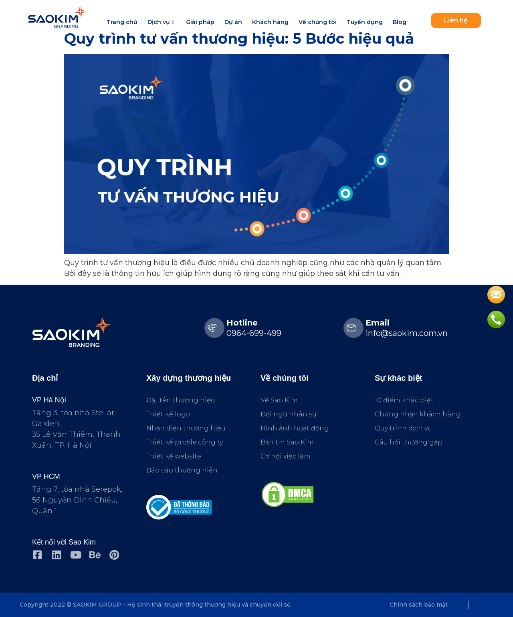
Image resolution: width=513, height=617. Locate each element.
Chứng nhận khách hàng (418, 414)
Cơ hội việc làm (286, 456)
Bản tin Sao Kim (287, 442)
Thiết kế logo (168, 414)
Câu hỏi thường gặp (408, 442)
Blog (399, 22)
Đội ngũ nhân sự (289, 414)
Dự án (233, 22)
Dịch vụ (161, 22)
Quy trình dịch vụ (403, 428)
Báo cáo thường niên (182, 470)
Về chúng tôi (318, 22)
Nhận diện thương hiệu (186, 428)
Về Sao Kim (279, 400)
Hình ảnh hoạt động (295, 428)
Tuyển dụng (365, 22)
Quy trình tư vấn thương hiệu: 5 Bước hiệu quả (239, 38)
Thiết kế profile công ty (184, 442)
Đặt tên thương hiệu (180, 400)
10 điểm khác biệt (404, 400)
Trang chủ (122, 22)
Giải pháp (200, 22)
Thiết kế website (173, 456)
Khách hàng (270, 22)
